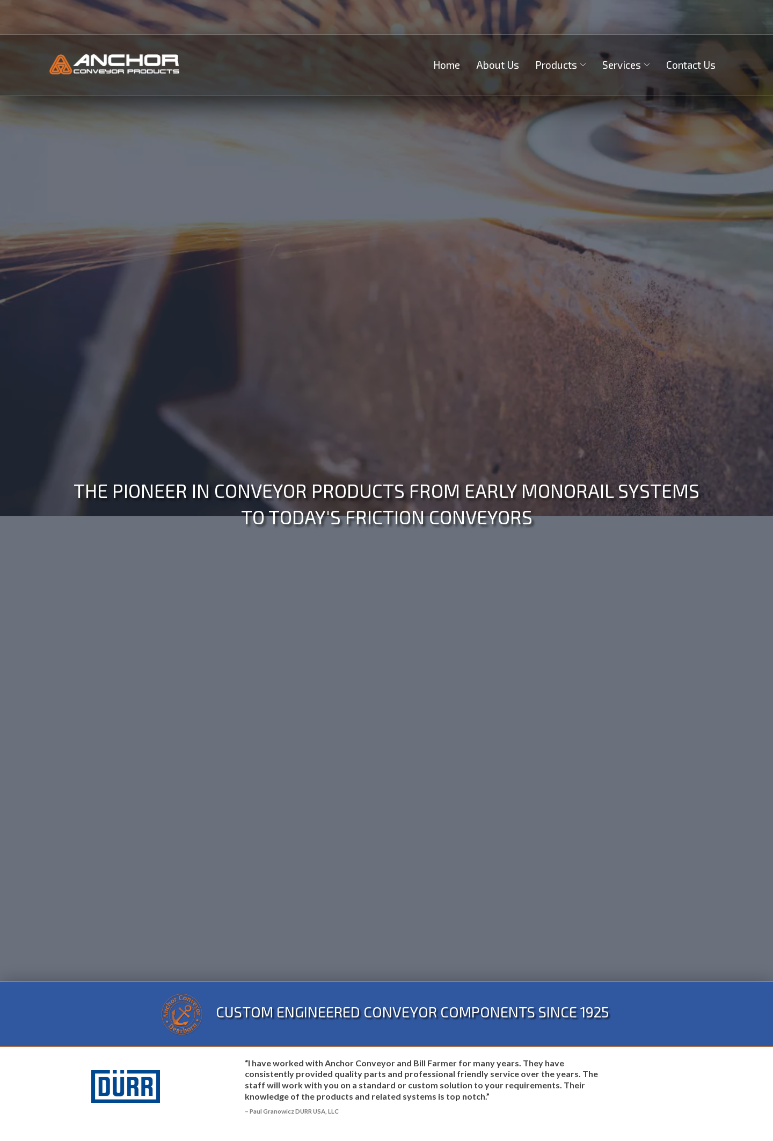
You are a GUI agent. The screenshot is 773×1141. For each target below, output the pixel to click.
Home (446, 65)
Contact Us (691, 65)
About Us (497, 65)
